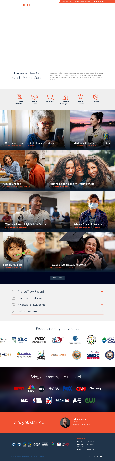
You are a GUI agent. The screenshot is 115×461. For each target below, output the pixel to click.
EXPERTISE (80, 7)
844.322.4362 (90, 442)
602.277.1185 (90, 444)
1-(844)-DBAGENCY (67, 1)
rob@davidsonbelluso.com (81, 424)
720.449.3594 (90, 447)
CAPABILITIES (70, 7)
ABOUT (60, 7)
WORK (101, 7)
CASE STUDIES (92, 7)
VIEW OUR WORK (57, 278)
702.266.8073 (90, 449)
